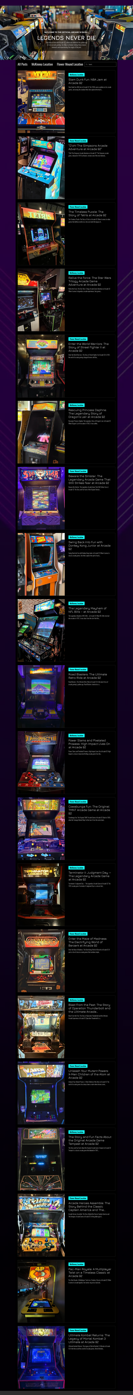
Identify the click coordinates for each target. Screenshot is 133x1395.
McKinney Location (42, 64)
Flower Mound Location (70, 64)
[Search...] (100, 64)
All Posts (22, 64)
